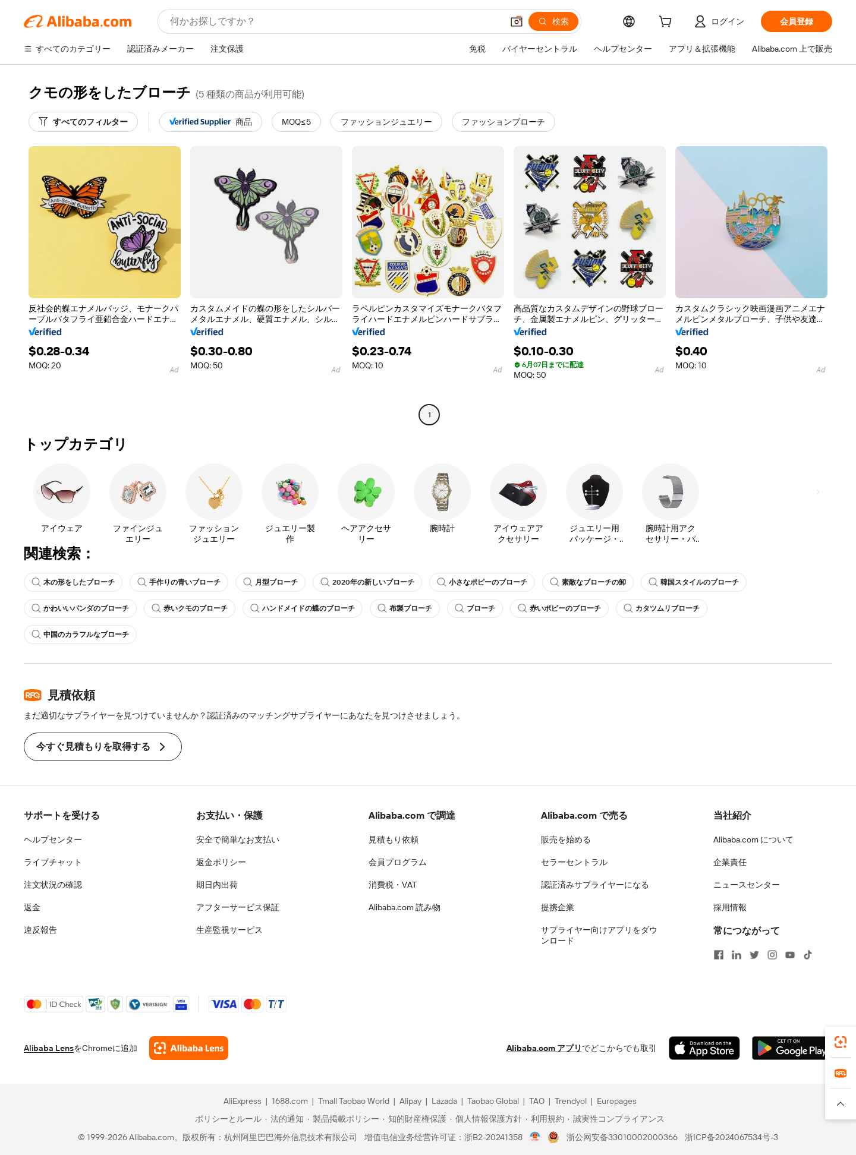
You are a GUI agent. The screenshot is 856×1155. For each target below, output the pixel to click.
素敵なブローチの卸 (588, 582)
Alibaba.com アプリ (544, 1048)
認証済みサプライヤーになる (595, 884)
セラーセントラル (574, 862)
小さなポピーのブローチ (482, 582)
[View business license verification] (535, 1137)
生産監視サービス (229, 930)
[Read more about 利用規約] (544, 1118)
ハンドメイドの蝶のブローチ (302, 608)
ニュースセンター (746, 884)
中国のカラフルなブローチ (80, 634)
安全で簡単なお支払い (237, 839)
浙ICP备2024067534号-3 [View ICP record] (731, 1137)
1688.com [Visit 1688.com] (290, 1101)
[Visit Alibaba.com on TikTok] (807, 954)
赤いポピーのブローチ (559, 608)
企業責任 (730, 862)
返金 (32, 907)
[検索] (553, 21)
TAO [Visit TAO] (537, 1101)
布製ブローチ (404, 608)
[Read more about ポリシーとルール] (226, 1118)
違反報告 (40, 930)
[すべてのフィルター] (83, 122)
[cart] (667, 23)
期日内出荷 (217, 884)
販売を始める (566, 839)
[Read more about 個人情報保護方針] (486, 1118)
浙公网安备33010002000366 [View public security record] (622, 1137)
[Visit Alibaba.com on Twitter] (754, 954)
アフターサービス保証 (237, 907)
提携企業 (557, 907)
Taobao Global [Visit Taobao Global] (493, 1101)
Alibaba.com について (753, 839)
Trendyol (571, 1101)
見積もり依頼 (393, 839)
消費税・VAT (393, 884)
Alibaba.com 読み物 (404, 907)
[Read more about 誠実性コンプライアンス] (616, 1118)
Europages (617, 1101)
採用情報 (730, 907)
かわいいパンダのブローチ (80, 608)
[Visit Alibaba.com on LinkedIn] (736, 954)
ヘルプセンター (53, 839)
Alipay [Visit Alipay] (410, 1101)
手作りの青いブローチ (179, 582)
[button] (516, 21)
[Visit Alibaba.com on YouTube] (790, 954)
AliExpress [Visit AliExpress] (243, 1101)
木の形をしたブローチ (73, 582)
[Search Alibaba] (335, 21)
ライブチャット (53, 862)
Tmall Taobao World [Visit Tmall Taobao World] (353, 1101)
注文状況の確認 (53, 884)
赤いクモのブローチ (190, 608)
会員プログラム (398, 862)
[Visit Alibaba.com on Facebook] (718, 954)
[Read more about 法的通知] (284, 1118)
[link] (840, 1042)
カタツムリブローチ (662, 608)
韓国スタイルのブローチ (694, 582)
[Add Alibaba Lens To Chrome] (188, 1048)
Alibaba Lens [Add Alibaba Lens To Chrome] (49, 1048)
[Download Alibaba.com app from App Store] (704, 1048)
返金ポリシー (221, 862)
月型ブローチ (270, 582)
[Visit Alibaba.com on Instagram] (772, 954)
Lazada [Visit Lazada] (444, 1101)
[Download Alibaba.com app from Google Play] (792, 1048)
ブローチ (475, 608)
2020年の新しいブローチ (367, 582)
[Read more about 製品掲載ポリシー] (343, 1118)
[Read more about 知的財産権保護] (414, 1118)
